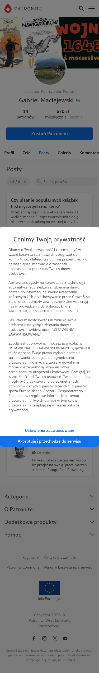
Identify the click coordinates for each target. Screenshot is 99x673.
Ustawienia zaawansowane (49, 430)
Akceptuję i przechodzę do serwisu (49, 441)
